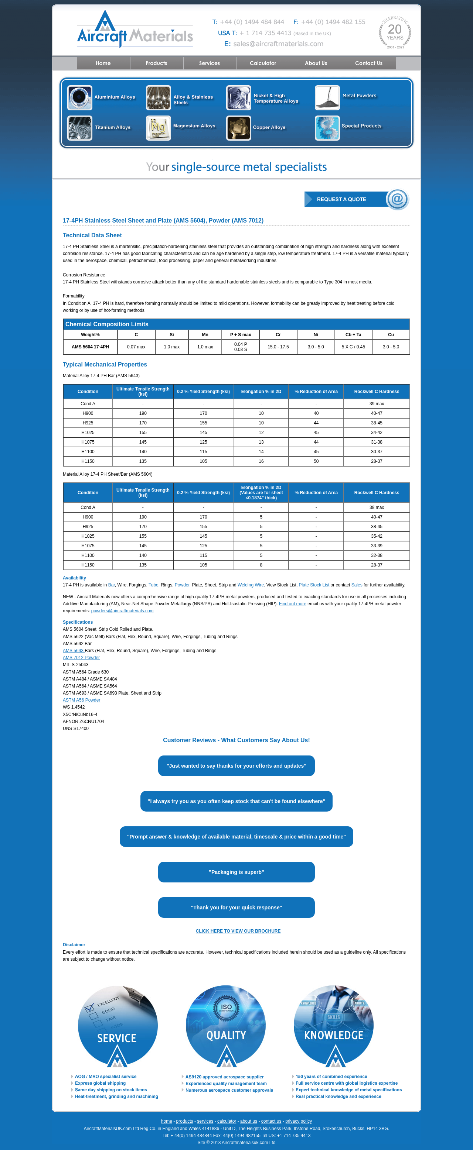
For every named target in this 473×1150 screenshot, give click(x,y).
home (166, 1121)
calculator (226, 1121)
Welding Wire (251, 585)
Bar (111, 585)
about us (248, 1121)
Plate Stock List (314, 585)
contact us (271, 1121)
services (205, 1121)
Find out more (292, 603)
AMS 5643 (74, 650)
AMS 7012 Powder (81, 657)
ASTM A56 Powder (81, 700)
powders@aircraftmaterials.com (122, 610)
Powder (182, 585)
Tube (154, 585)
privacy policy (298, 1121)
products (184, 1121)
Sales (357, 585)
